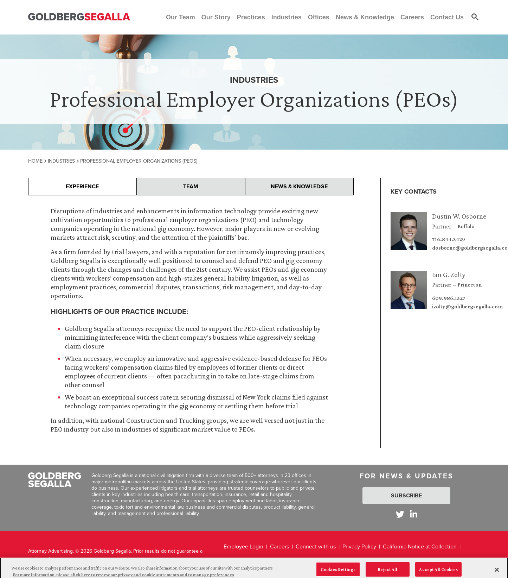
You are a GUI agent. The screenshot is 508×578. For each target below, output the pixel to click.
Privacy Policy (359, 546)
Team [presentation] (190, 186)
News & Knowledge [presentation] (299, 186)
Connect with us (316, 546)
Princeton (469, 285)
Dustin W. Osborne (459, 216)
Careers (279, 546)
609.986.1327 (448, 298)
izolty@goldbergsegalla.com (467, 306)
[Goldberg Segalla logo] (79, 17)
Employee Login (243, 546)
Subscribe (406, 495)
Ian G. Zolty (448, 274)
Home (35, 161)
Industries (61, 161)
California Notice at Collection (420, 546)
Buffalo (466, 226)
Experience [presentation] (82, 186)
